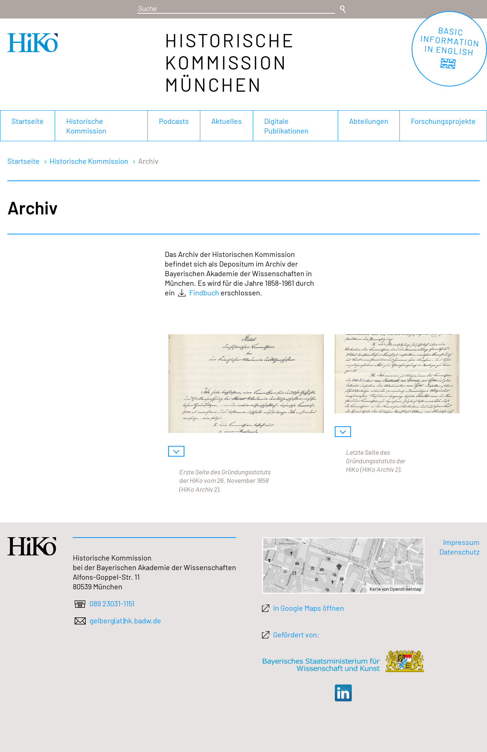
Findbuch (204, 292)
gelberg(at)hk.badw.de (125, 620)
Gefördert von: (296, 634)
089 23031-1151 (111, 603)
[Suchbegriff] (236, 8)
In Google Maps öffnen (308, 607)
